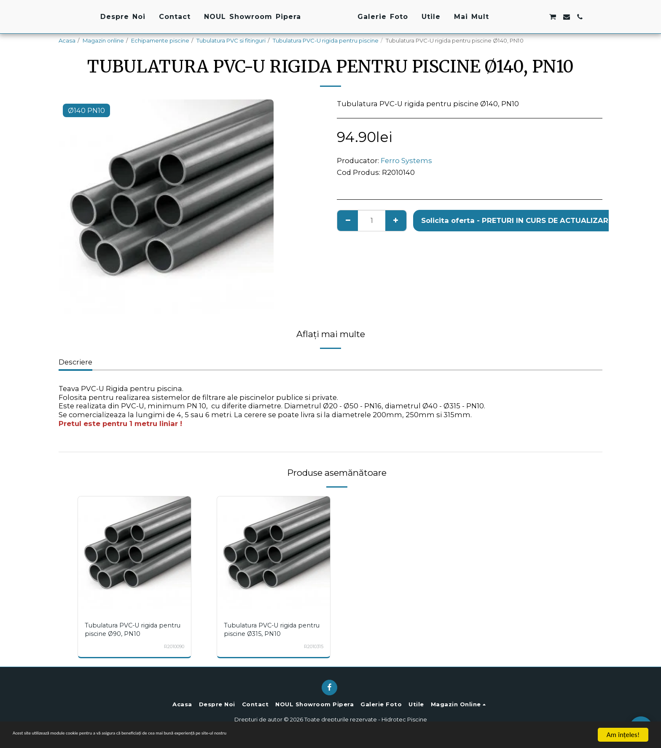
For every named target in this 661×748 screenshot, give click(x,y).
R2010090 (171, 646)
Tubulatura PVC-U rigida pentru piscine (326, 40)
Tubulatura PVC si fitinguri (231, 40)
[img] (134, 552)
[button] (563, 16)
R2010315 (311, 646)
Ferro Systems (406, 160)
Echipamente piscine (160, 40)
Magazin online (103, 40)
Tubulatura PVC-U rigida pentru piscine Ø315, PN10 (267, 629)
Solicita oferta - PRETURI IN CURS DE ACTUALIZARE (517, 220)
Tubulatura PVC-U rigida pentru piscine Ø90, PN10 (127, 629)
